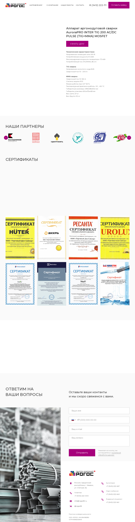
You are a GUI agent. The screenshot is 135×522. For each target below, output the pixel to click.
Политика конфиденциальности (80, 514)
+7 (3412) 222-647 (113, 486)
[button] (118, 5)
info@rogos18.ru (80, 501)
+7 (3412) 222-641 (112, 502)
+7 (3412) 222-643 (113, 494)
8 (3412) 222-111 (97, 5)
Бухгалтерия (110, 483)
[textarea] (99, 440)
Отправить (82, 452)
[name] (99, 410)
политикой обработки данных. (109, 454)
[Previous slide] (6, 138)
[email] (99, 429)
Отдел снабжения (112, 491)
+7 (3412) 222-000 (81, 496)
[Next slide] (129, 138)
